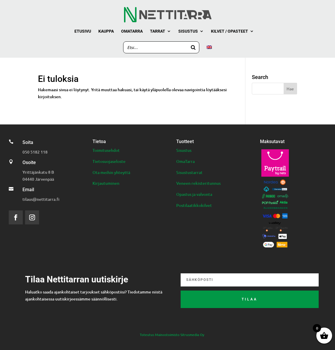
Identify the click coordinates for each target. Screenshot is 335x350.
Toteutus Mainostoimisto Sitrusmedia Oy (172, 334)
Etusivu (82, 31)
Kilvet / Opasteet (229, 31)
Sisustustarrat (189, 172)
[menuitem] (209, 51)
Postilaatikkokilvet (194, 205)
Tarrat (157, 31)
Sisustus (188, 31)
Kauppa (106, 31)
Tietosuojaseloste (109, 161)
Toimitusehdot (106, 150)
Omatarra (132, 31)
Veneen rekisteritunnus (198, 183)
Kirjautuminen (106, 183)
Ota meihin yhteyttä (111, 172)
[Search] (193, 47)
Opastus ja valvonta (194, 194)
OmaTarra (185, 161)
